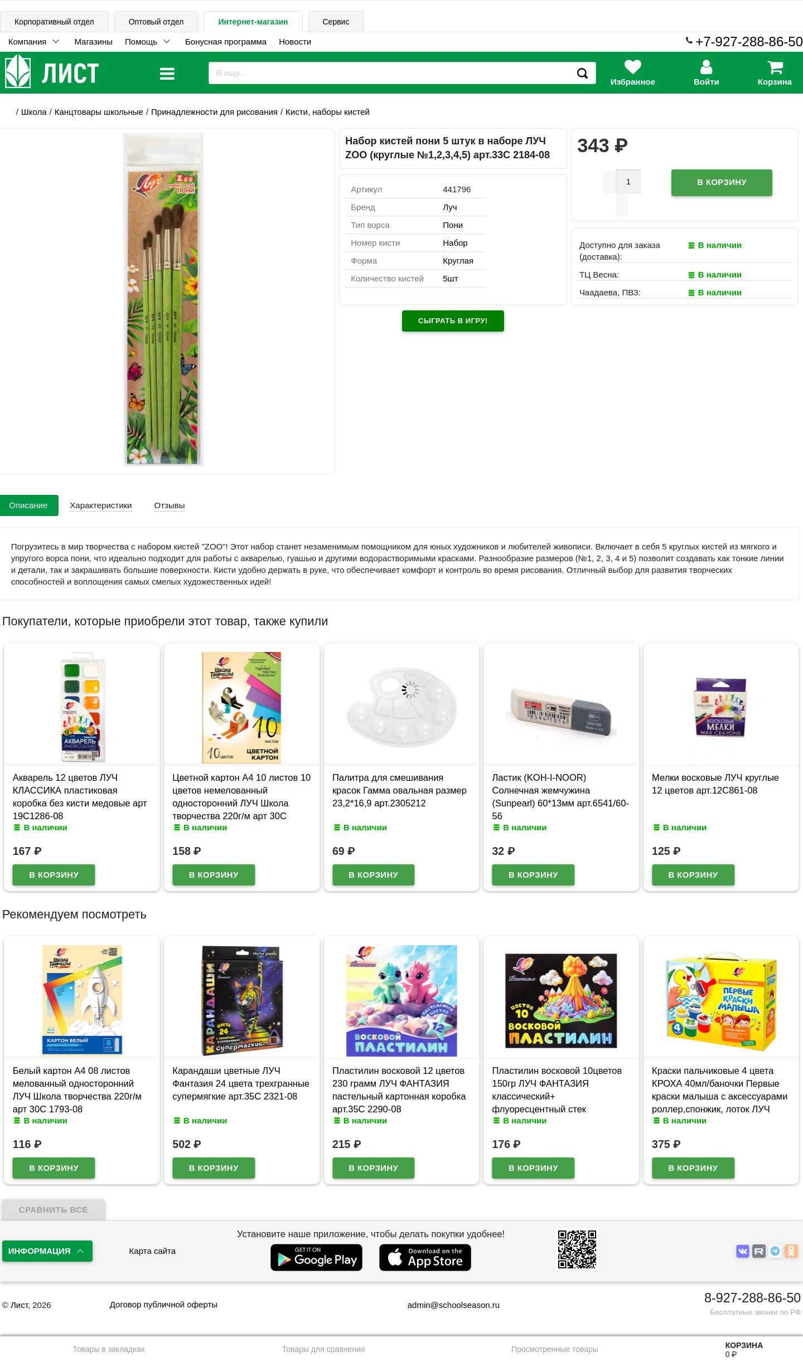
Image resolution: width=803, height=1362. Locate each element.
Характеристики (101, 505)
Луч (450, 207)
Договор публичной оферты (163, 1304)
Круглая (458, 260)
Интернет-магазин (253, 21)
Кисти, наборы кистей (328, 111)
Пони (453, 225)
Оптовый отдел (156, 21)
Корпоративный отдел (54, 21)
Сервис (336, 21)
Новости (295, 41)
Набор (455, 242)
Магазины (93, 41)
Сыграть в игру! (453, 321)
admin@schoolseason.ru (446, 1305)
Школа (34, 111)
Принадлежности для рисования (214, 111)
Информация (39, 1251)
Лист (19, 1305)
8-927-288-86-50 (752, 1298)
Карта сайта (152, 1251)
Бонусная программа (226, 41)
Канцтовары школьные (99, 111)
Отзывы (169, 505)
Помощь (141, 41)
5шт (450, 278)
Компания (27, 41)
